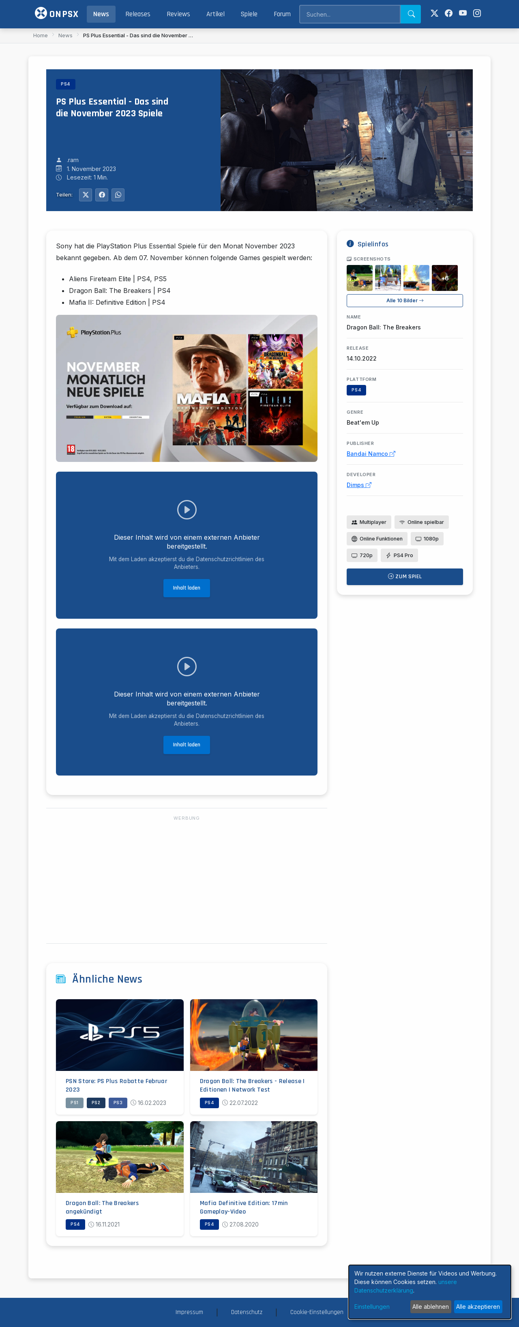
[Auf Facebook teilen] (101, 194)
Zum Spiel (405, 576)
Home (40, 35)
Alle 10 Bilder (405, 300)
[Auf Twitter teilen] (85, 194)
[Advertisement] (186, 880)
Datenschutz (246, 1312)
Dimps (359, 484)
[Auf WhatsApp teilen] (118, 194)
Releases (137, 14)
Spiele (249, 14)
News (101, 14)
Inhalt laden (186, 588)
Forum (282, 14)
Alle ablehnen (430, 1306)
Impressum (189, 1312)
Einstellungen (372, 1306)
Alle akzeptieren (478, 1306)
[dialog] (430, 1292)
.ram (73, 159)
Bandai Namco (371, 453)
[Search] (349, 14)
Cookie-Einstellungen (316, 1312)
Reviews (178, 14)
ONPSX (57, 13)
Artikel (215, 14)
